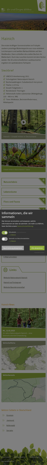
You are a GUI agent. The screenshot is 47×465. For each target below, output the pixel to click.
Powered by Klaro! (39, 252)
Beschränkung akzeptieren (12, 248)
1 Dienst (12, 235)
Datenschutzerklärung (25, 226)
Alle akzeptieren (37, 248)
